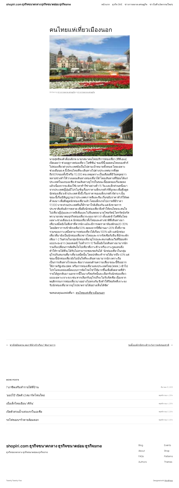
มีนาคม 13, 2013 (167, 387)
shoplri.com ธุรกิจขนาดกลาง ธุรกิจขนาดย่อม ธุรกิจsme (38, 4)
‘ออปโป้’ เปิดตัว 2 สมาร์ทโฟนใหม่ (25, 395)
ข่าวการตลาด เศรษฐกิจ (66, 92)
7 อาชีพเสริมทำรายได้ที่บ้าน (22, 387)
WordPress (168, 480)
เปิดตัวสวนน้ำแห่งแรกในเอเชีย (24, 411)
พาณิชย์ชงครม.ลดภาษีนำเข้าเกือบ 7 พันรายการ (32, 344)
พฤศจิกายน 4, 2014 (166, 395)
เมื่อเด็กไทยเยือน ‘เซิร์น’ (20, 403)
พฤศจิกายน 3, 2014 (166, 411)
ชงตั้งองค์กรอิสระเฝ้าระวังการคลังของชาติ (148, 344)
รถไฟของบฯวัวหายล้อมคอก (22, 419)
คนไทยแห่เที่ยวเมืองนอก (90, 293)
